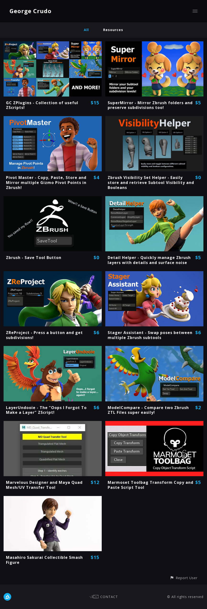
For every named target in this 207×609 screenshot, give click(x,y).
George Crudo (31, 11)
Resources (113, 29)
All (86, 29)
